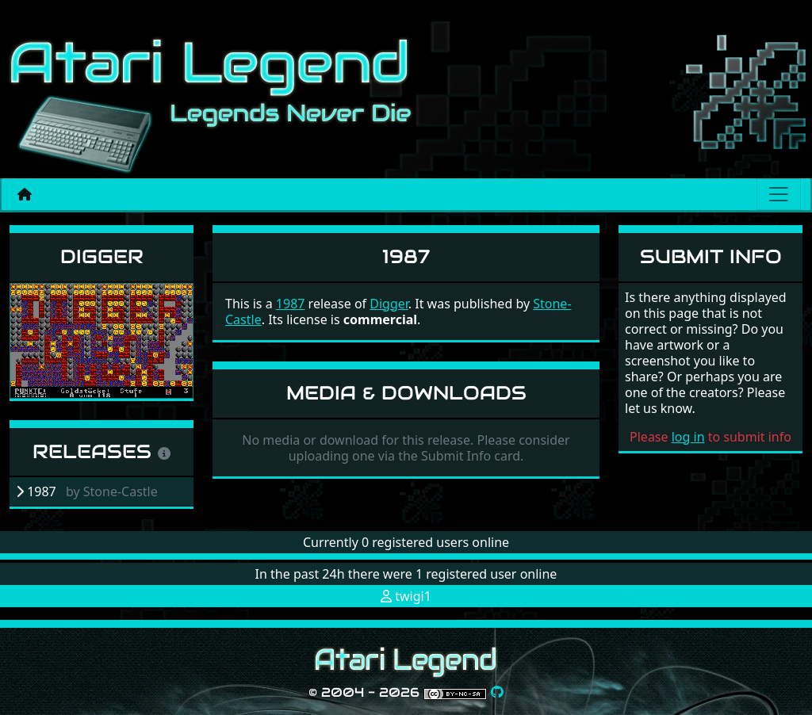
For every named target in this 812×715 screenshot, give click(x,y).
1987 (290, 303)
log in (688, 436)
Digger (102, 256)
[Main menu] (778, 194)
